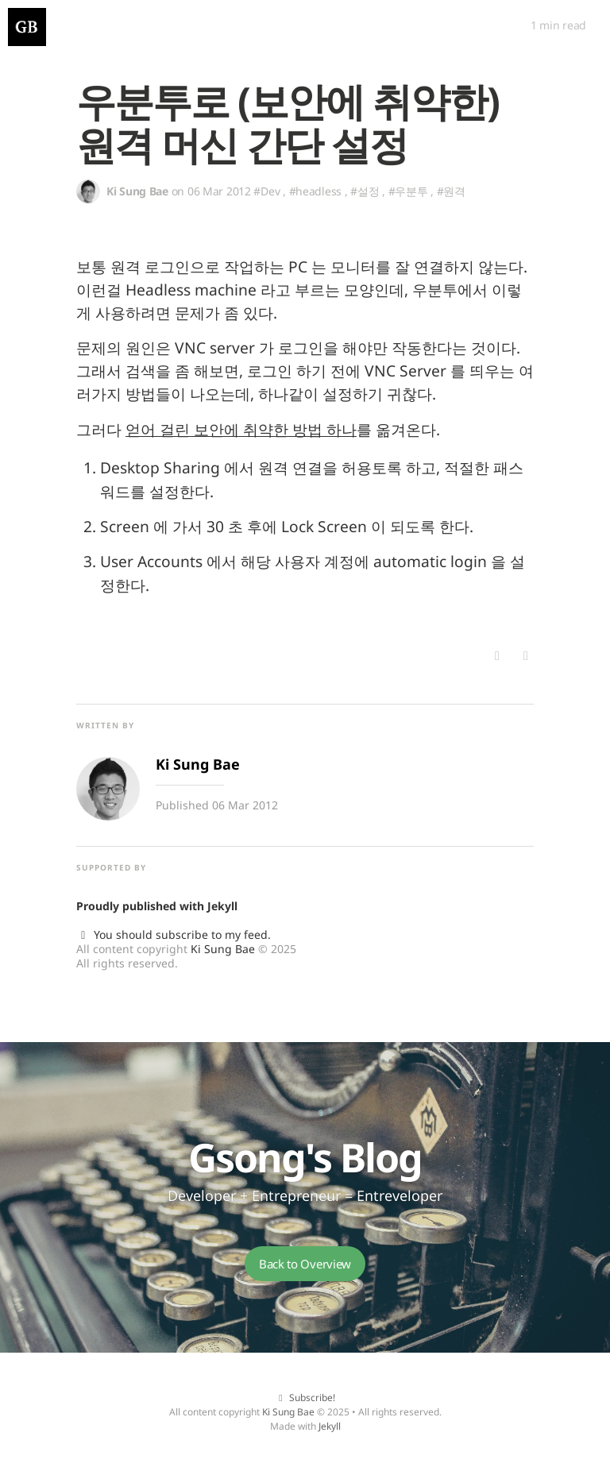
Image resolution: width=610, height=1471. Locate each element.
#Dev (266, 191)
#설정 (364, 191)
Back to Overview (305, 1264)
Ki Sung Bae (223, 948)
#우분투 (408, 191)
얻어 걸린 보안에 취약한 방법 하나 (241, 429)
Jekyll (222, 905)
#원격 (451, 191)
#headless (315, 191)
